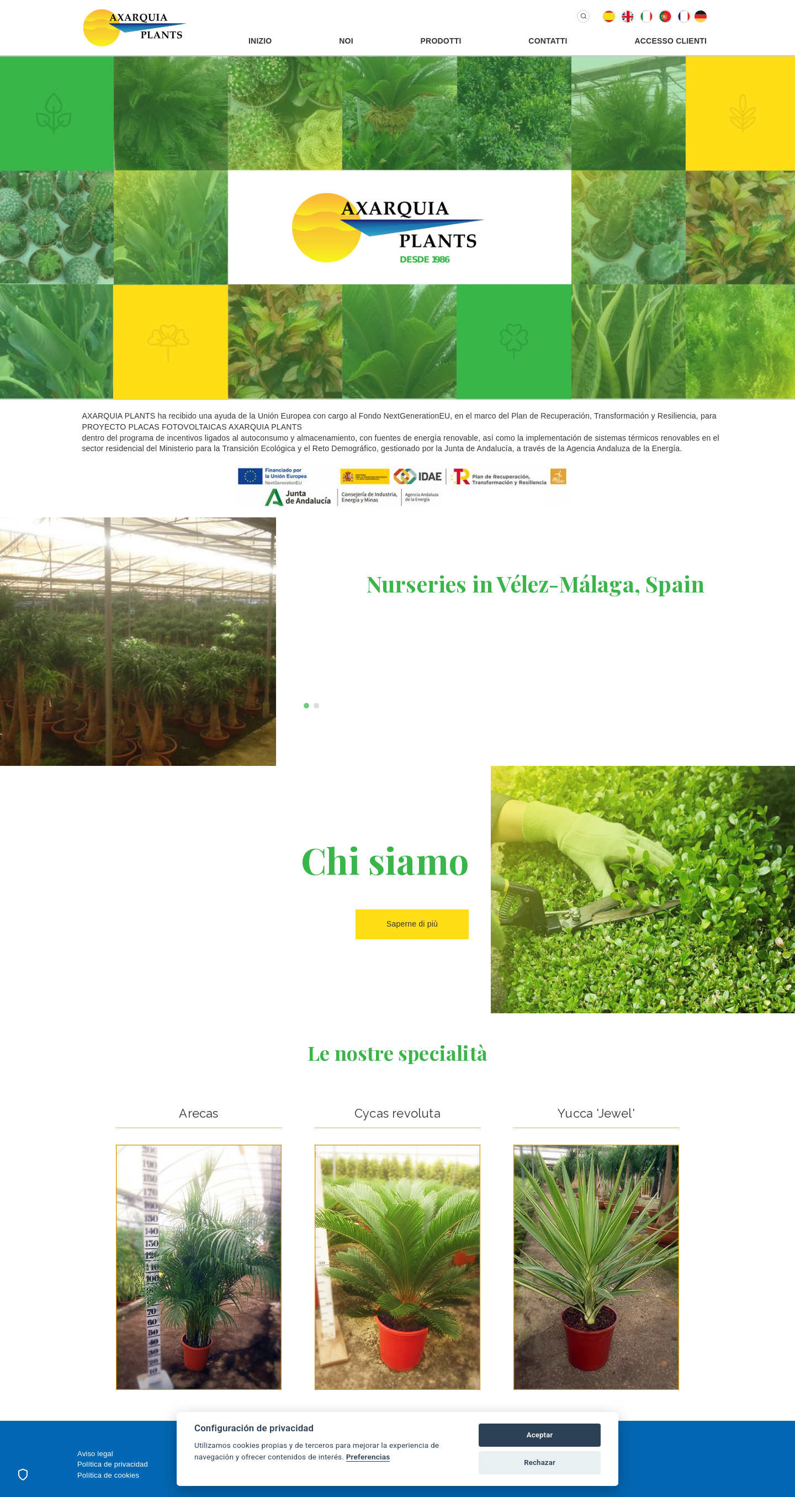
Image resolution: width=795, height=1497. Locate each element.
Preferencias (368, 1456)
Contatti (547, 40)
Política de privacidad (112, 1464)
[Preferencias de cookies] (22, 1474)
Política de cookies (108, 1475)
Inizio (260, 40)
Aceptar (540, 1435)
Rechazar (539, 1462)
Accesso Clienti (670, 40)
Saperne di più (412, 923)
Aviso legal (95, 1454)
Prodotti (441, 40)
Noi (346, 40)
